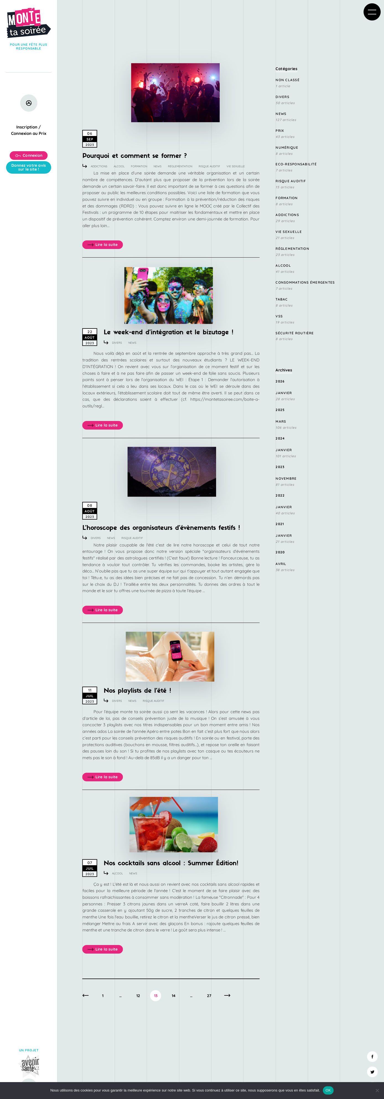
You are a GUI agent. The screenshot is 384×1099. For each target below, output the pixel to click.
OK (328, 1090)
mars (281, 421)
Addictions (99, 166)
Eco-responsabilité (296, 164)
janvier (284, 393)
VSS (279, 316)
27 (209, 996)
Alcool (119, 166)
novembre (286, 478)
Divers (117, 343)
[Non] (377, 1090)
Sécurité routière (295, 333)
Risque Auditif (209, 166)
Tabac (282, 299)
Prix (280, 131)
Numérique (287, 147)
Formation (139, 166)
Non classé (288, 80)
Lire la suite (103, 245)
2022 (280, 495)
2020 (280, 552)
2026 (280, 381)
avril (281, 564)
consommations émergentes (305, 282)
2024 (280, 438)
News (158, 166)
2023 (280, 467)
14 (173, 996)
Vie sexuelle (236, 166)
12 (138, 996)
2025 (280, 410)
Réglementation (180, 166)
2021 (280, 524)
